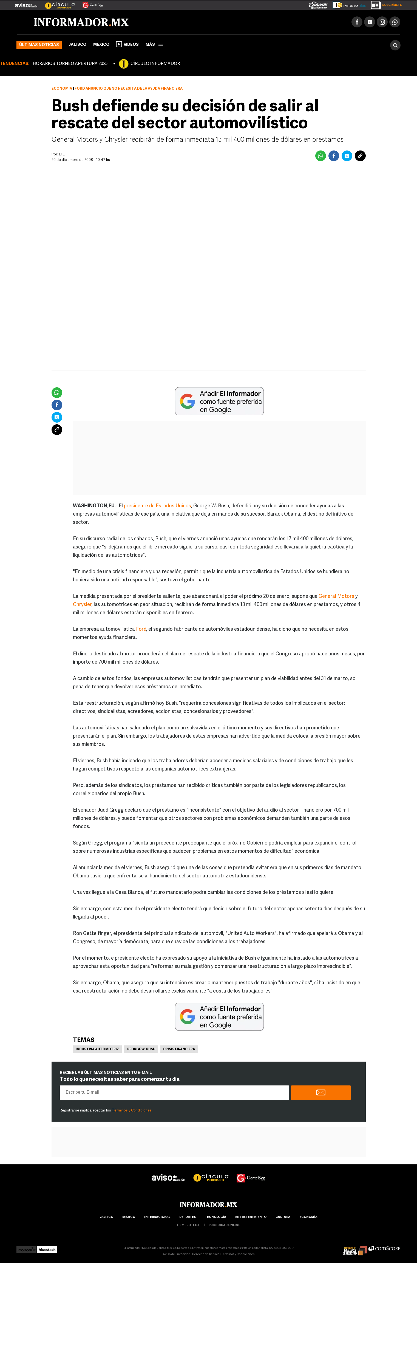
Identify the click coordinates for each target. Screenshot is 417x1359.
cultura (283, 1217)
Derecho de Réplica (205, 1254)
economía (308, 1217)
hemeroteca (188, 1225)
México (101, 45)
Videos (127, 44)
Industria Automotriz (97, 1050)
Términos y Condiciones (132, 1111)
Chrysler (82, 605)
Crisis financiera (179, 1050)
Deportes (187, 1217)
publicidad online (224, 1225)
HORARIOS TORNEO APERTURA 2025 (70, 64)
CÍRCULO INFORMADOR (155, 64)
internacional (157, 1217)
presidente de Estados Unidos (157, 506)
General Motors (336, 597)
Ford (141, 630)
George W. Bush (141, 1050)
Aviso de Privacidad (176, 1254)
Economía (62, 89)
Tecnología (215, 1217)
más (154, 45)
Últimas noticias (39, 46)
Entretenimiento (250, 1217)
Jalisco (77, 45)
